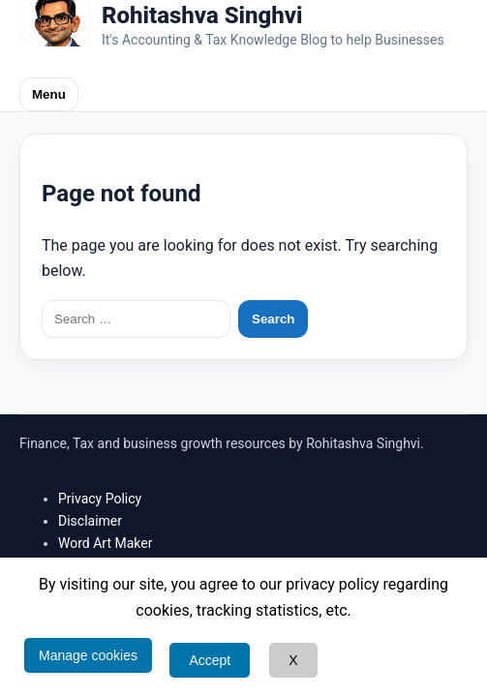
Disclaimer (90, 521)
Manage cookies (88, 655)
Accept (209, 660)
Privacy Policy (99, 498)
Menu (49, 94)
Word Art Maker (105, 543)
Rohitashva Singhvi (202, 15)
